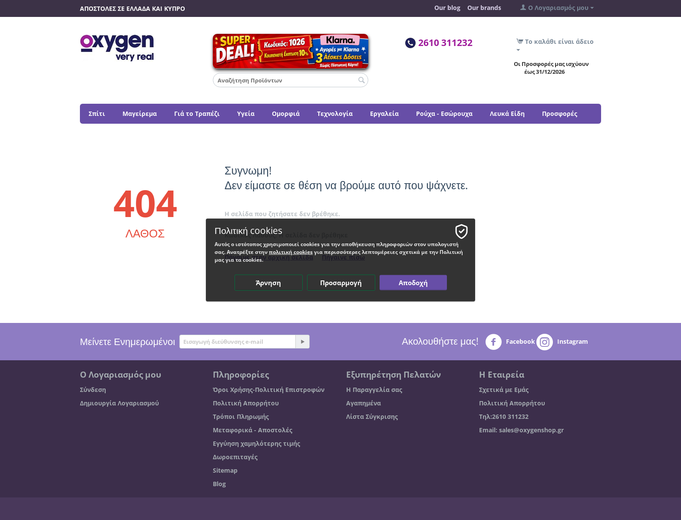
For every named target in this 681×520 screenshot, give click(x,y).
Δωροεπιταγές (235, 457)
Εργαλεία (384, 113)
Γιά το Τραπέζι (197, 113)
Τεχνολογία (335, 113)
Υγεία (246, 113)
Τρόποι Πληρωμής (241, 416)
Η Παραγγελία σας (374, 389)
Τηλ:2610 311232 (504, 416)
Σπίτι (97, 113)
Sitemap (225, 470)
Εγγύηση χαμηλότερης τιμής (256, 443)
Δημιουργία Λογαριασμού (119, 403)
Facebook (510, 342)
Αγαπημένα (363, 403)
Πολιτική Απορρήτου (246, 403)
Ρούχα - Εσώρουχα (444, 113)
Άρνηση (268, 282)
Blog (219, 484)
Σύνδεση (93, 389)
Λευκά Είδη (507, 113)
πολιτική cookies (291, 252)
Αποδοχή (413, 282)
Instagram (562, 342)
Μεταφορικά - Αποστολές (252, 430)
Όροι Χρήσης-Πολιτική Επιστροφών (268, 389)
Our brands (484, 7)
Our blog (447, 7)
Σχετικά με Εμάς (504, 389)
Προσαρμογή (341, 282)
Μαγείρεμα (139, 113)
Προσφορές (559, 113)
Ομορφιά (286, 113)
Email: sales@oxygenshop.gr (521, 430)
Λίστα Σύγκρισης (372, 416)
